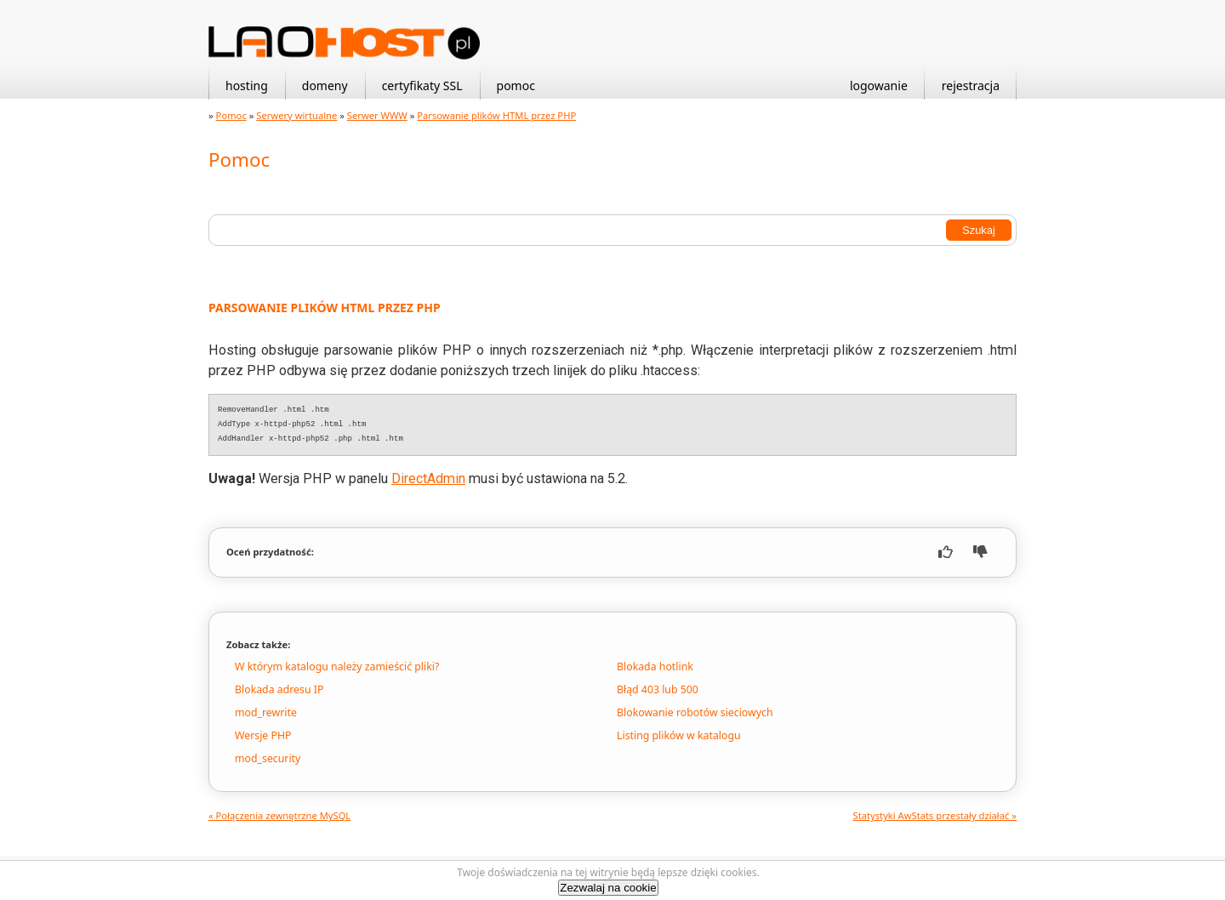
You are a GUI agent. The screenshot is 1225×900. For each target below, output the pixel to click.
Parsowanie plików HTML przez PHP (496, 115)
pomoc (516, 85)
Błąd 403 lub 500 (657, 689)
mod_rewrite (266, 712)
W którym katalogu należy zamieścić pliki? (337, 666)
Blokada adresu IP (279, 689)
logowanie (879, 85)
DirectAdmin (428, 478)
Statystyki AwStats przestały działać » (935, 815)
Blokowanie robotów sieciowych (695, 712)
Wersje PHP (263, 735)
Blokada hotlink (655, 666)
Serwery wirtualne (296, 115)
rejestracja (971, 85)
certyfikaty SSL (422, 85)
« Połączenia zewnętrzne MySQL (279, 815)
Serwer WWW (377, 115)
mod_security (267, 758)
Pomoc (231, 115)
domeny (325, 85)
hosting (246, 85)
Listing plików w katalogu (679, 735)
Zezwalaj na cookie (608, 887)
